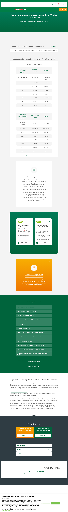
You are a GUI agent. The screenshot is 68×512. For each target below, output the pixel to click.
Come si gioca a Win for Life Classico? (25, 334)
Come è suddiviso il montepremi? (24, 368)
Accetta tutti (55, 503)
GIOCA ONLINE (63, 9)
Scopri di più (43, 462)
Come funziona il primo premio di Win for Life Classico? (29, 346)
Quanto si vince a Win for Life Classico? (25, 342)
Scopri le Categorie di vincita (33, 26)
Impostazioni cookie (46, 503)
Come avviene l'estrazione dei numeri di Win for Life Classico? (30, 376)
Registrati (25, 462)
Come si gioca (52, 73)
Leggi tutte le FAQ (33, 393)
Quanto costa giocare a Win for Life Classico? (27, 338)
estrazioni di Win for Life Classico (19, 419)
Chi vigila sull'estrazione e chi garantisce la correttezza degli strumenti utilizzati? (32, 381)
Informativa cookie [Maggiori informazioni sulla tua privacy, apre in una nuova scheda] (6, 510)
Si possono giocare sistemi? (23, 351)
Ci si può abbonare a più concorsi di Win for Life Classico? (29, 363)
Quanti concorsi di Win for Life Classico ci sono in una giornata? (31, 372)
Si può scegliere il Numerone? (23, 355)
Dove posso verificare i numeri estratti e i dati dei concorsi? (30, 359)
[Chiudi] (65, 503)
